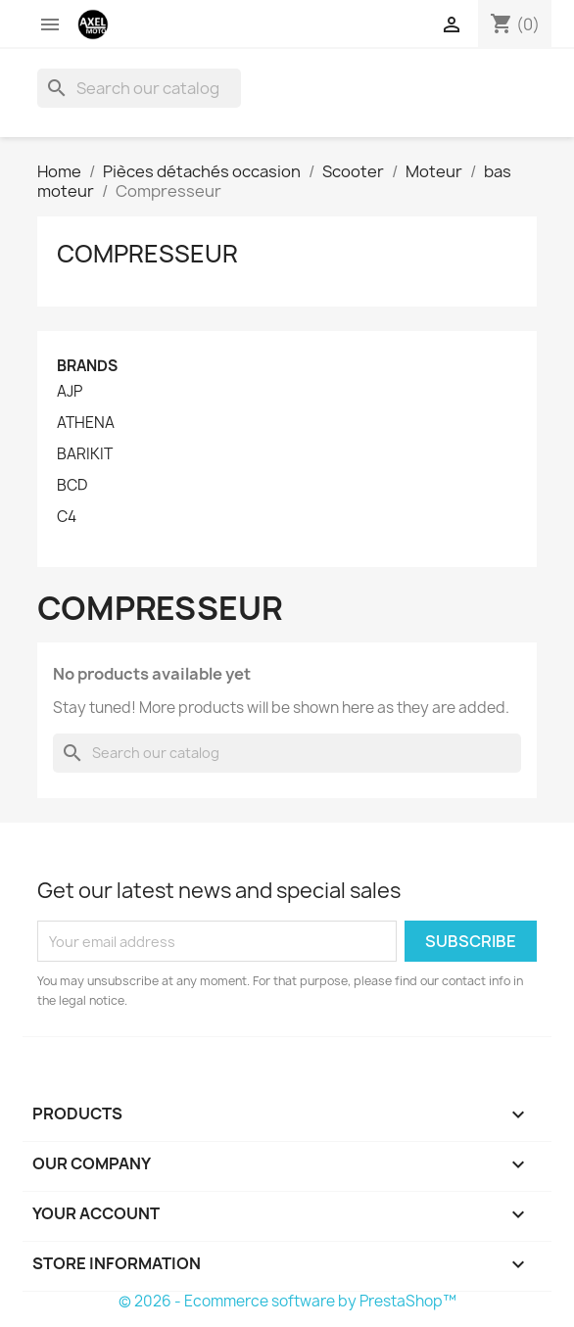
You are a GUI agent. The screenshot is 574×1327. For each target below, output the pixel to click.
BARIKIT (85, 454)
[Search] (139, 88)
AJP (69, 392)
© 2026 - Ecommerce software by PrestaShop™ (287, 1301)
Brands (87, 365)
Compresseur (147, 253)
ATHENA (86, 423)
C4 (66, 517)
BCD (72, 486)
